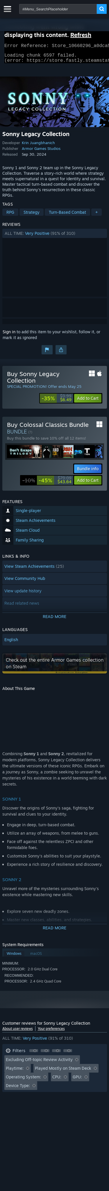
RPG (10, 215)
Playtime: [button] (15, 1071)
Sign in (9, 335)
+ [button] (96, 215)
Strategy (32, 215)
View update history (23, 594)
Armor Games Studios (41, 152)
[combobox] (58, 9)
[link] (56, 401)
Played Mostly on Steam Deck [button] (63, 1071)
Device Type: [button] (18, 1088)
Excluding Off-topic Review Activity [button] (39, 1062)
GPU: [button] (77, 1080)
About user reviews (17, 1032)
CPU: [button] (56, 1080)
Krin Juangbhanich (38, 146)
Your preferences (51, 1032)
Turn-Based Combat (67, 215)
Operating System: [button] (23, 1080)
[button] (54, 236)
